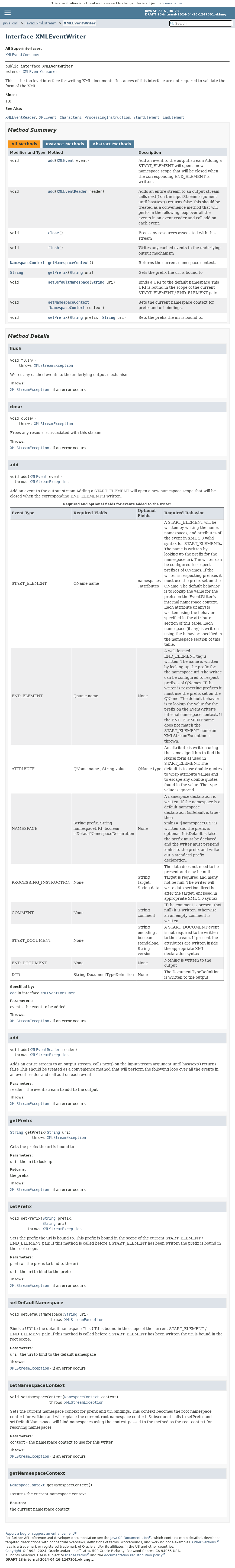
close (53, 233)
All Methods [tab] (24, 144)
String (16, 272)
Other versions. (204, 1542)
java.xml (10, 23)
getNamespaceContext (68, 263)
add (51, 160)
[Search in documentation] (200, 23)
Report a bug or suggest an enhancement (39, 1533)
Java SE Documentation (129, 1538)
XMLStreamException (53, 365)
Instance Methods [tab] (65, 144)
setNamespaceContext (68, 302)
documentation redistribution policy (133, 1555)
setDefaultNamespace (68, 282)
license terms (172, 3)
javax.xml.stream (41, 23)
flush (53, 248)
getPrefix (57, 272)
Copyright (13, 1551)
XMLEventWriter (79, 23)
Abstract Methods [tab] (112, 144)
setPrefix (57, 317)
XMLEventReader (72, 191)
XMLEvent (65, 160)
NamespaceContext (27, 263)
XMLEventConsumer (22, 55)
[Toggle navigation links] (7, 13)
